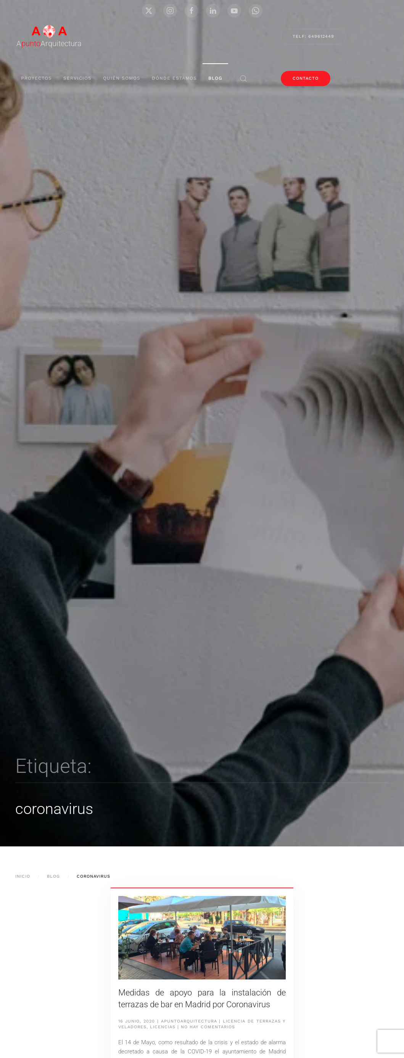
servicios (77, 78)
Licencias (162, 1026)
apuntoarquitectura (189, 1021)
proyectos (36, 78)
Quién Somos (121, 78)
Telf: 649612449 (313, 36)
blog (215, 78)
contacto (306, 78)
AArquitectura (49, 43)
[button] (243, 78)
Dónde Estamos (174, 78)
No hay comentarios (208, 1026)
